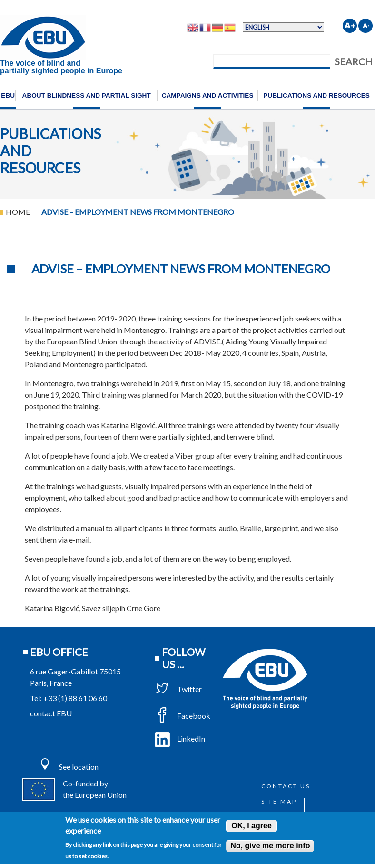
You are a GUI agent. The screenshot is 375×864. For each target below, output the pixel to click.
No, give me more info (270, 846)
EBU (8, 95)
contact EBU (51, 713)
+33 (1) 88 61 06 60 (75, 698)
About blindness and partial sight (86, 95)
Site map (279, 801)
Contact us (285, 786)
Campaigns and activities (208, 95)
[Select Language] (283, 27)
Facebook (182, 715)
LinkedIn (180, 738)
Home (18, 211)
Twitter (178, 688)
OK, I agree (251, 826)
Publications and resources (316, 95)
